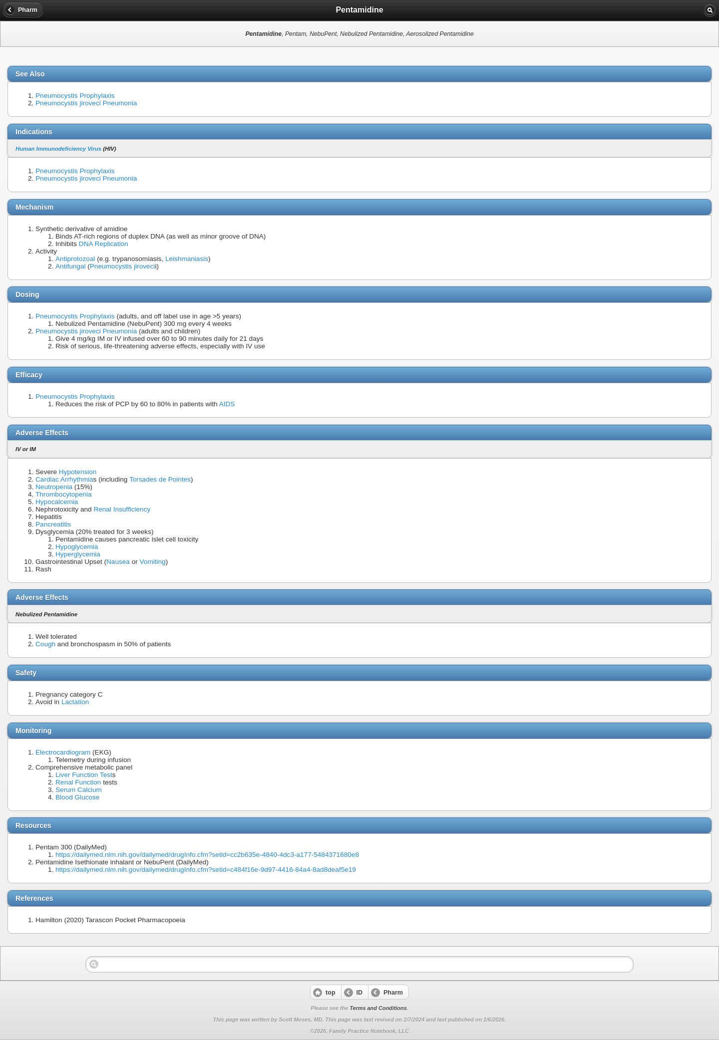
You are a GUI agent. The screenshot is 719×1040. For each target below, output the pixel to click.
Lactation (75, 702)
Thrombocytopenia (63, 494)
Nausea (118, 561)
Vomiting (153, 561)
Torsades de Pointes (160, 479)
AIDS (227, 404)
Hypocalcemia (56, 502)
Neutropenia (53, 487)
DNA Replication (103, 244)
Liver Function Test (83, 775)
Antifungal (70, 266)
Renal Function (78, 782)
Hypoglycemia (76, 546)
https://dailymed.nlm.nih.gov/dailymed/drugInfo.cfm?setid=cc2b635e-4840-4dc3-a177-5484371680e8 (207, 854)
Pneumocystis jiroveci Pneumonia (86, 103)
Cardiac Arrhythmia (64, 479)
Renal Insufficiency (121, 509)
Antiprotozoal (75, 258)
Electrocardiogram (62, 752)
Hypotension (78, 472)
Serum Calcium (78, 789)
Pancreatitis (53, 524)
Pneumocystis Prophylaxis (75, 95)
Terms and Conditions (378, 1008)
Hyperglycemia (77, 554)
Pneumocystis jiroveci (122, 266)
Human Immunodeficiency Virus (58, 149)
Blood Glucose (77, 797)
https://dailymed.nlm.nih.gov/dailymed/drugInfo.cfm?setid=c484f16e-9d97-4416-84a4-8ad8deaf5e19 (205, 869)
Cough (45, 644)
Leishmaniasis (186, 258)
